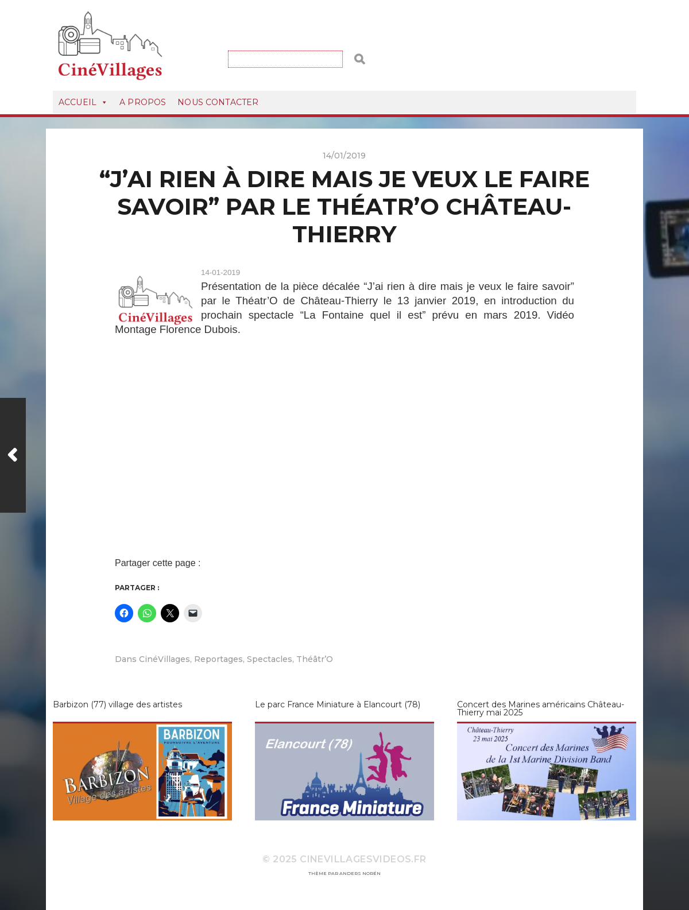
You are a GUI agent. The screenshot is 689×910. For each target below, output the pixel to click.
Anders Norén (360, 873)
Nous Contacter (217, 102)
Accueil (83, 102)
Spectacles (269, 659)
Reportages (218, 659)
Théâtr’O (314, 659)
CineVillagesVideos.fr (363, 859)
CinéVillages (164, 659)
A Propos (142, 102)
